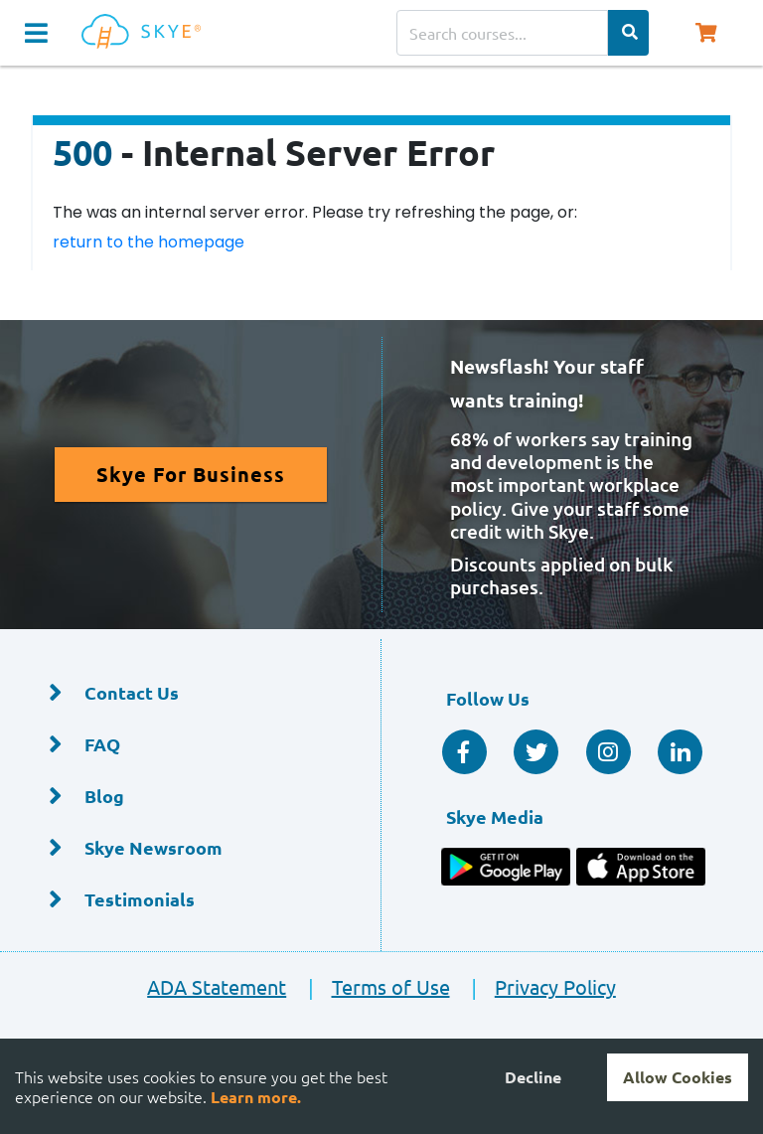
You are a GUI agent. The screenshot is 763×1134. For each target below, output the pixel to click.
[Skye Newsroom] (190, 848)
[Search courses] (502, 33)
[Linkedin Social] (680, 751)
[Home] (145, 32)
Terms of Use (369, 986)
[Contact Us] (190, 693)
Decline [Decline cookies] (533, 1076)
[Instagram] (608, 751)
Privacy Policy (535, 986)
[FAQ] (190, 745)
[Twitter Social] (536, 751)
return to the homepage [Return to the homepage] (148, 242)
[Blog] (190, 796)
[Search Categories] (628, 33)
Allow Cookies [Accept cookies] (677, 1076)
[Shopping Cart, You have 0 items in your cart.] (705, 33)
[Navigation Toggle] (36, 33)
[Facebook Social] (464, 751)
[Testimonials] (190, 900)
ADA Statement (216, 986)
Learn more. (256, 1096)
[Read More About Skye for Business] (191, 474)
